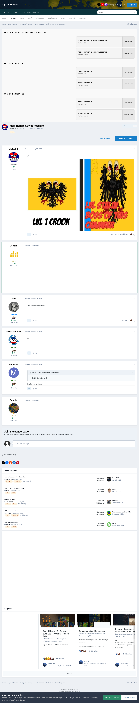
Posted (33, 148)
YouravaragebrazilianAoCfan (121, 512)
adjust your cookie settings (65, 698)
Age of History (10, 4)
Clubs (4, 18)
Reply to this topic (126, 138)
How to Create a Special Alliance (15, 477)
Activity (15, 12)
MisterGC (15, 128)
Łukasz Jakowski (48, 639)
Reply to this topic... (23, 444)
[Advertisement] (69, 267)
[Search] (109, 12)
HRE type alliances (11, 522)
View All (69, 673)
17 (13, 386)
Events (22, 18)
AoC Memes (38, 128)
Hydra (113, 234)
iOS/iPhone (82, 18)
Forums (13, 18)
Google (13, 245)
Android (72, 18)
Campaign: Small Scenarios (92, 631)
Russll (8, 524)
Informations (47, 641)
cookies (15, 698)
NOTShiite (125, 320)
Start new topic (105, 138)
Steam (63, 18)
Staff (30, 18)
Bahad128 (9, 479)
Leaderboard (52, 18)
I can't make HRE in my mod (14, 488)
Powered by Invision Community (69, 691)
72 (13, 353)
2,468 (13, 320)
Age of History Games (17, 700)
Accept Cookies (112, 697)
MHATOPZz (10, 502)
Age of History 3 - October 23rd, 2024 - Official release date (56, 633)
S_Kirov (8, 513)
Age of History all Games (30, 12)
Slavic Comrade (13, 331)
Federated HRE (9, 499)
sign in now (51, 434)
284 (14, 263)
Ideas (104, 633)
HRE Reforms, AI (10, 511)
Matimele (13, 364)
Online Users (40, 18)
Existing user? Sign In (116, 5)
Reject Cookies (129, 697)
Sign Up (132, 5)
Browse (6, 13)
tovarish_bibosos (123, 234)
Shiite (13, 298)
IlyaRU (8, 490)
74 (13, 418)
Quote (34, 234)
